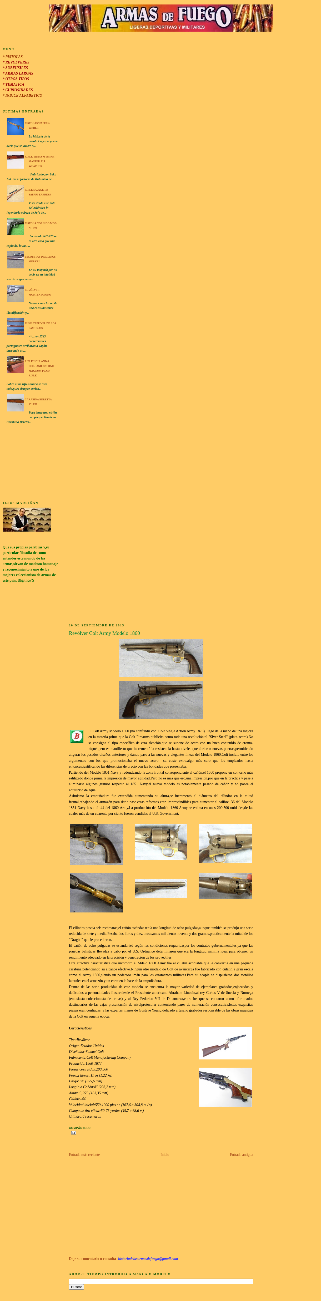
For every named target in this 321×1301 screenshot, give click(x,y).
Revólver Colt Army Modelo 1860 (104, 633)
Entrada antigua (241, 1155)
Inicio (164, 1155)
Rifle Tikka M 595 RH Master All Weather (39, 161)
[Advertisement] (30, 463)
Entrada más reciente (84, 1155)
